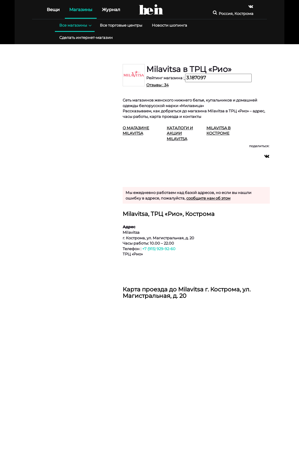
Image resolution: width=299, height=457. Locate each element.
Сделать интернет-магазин (86, 37)
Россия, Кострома (236, 13)
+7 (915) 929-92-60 (158, 248)
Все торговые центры (121, 25)
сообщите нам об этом (208, 198)
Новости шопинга (169, 25)
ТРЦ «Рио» (133, 254)
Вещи (53, 9)
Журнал (111, 9)
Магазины (80, 9)
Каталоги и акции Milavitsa (180, 133)
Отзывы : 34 (157, 85)
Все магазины (74, 25)
